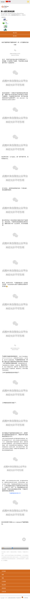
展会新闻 (4, 584)
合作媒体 (4, 571)
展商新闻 (4, 588)
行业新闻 (4, 581)
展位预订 (15, 36)
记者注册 (4, 591)
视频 (3, 578)
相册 (3, 574)
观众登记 (15, 32)
